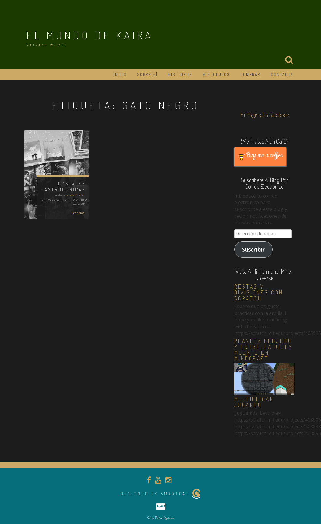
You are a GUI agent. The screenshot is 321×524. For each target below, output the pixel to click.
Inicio (120, 74)
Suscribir (253, 249)
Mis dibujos (216, 74)
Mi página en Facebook (264, 114)
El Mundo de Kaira (90, 35)
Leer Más (78, 213)
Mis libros (180, 74)
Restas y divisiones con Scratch (258, 292)
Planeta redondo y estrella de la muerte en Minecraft (263, 350)
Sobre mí (147, 74)
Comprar (250, 74)
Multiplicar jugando (254, 402)
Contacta (282, 74)
